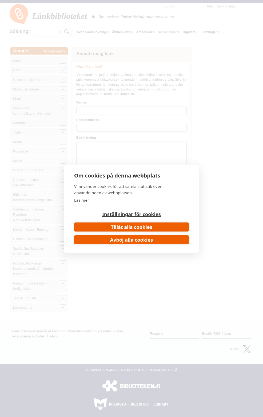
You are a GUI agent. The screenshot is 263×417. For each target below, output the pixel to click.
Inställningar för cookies (131, 214)
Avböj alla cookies (131, 240)
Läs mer (81, 200)
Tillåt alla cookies (131, 227)
